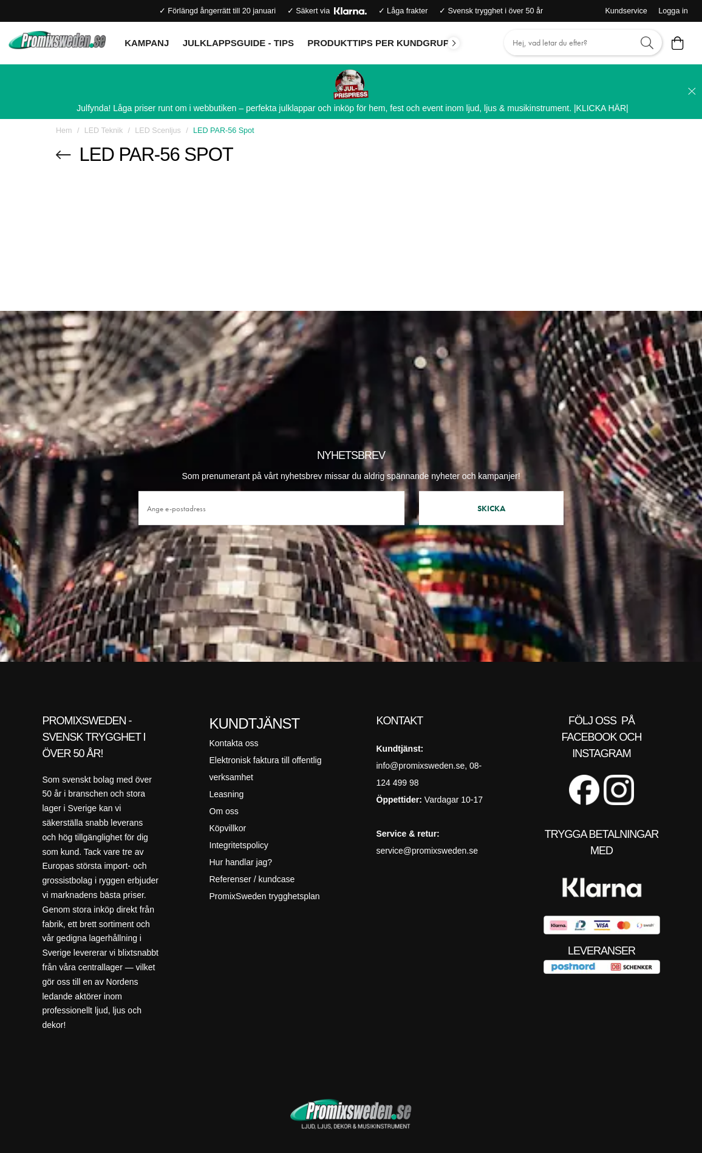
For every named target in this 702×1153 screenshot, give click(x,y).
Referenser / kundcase (252, 879)
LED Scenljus (158, 130)
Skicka (491, 507)
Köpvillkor (228, 828)
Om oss (224, 811)
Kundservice (626, 11)
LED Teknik (103, 130)
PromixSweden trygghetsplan (265, 896)
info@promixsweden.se (421, 765)
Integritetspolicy (239, 845)
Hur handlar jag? (241, 862)
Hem (64, 130)
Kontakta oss (234, 743)
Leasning (227, 794)
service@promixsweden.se (428, 850)
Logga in (672, 11)
